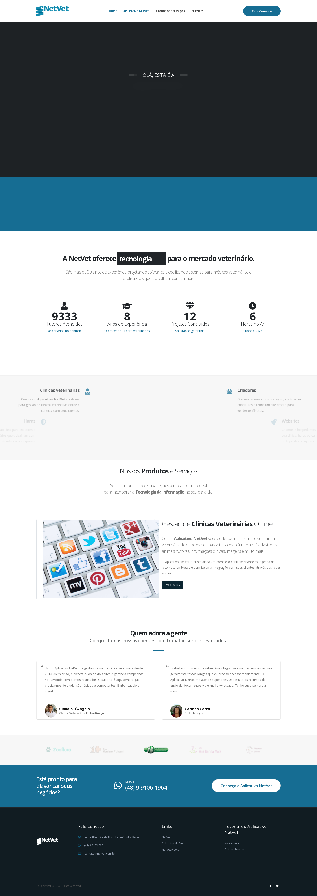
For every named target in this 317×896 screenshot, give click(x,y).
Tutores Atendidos (64, 324)
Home (113, 11)
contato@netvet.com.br (100, 853)
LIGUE (129, 782)
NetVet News (170, 849)
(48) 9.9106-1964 (146, 787)
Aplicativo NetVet (136, 11)
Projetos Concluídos (190, 324)
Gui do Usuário (234, 849)
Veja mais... (172, 585)
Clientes (197, 11)
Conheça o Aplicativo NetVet (246, 785)
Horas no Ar (252, 324)
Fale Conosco (262, 11)
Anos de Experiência (127, 324)
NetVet (166, 837)
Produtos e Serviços (170, 11)
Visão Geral (232, 843)
